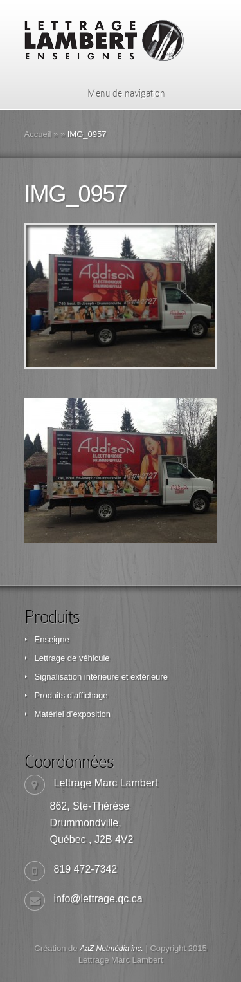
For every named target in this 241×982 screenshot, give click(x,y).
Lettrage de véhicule (72, 658)
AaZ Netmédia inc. (111, 948)
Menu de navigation (118, 93)
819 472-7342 (86, 869)
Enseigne (52, 639)
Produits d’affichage (71, 695)
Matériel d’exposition (73, 714)
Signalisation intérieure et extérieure (101, 676)
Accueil (37, 134)
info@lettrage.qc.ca (98, 898)
